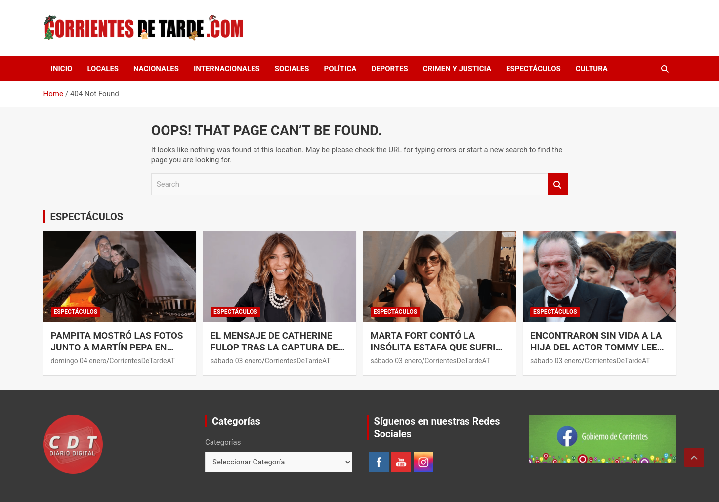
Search (558, 184)
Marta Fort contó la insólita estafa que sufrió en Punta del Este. (436, 347)
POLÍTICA (340, 68)
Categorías (223, 442)
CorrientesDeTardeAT (142, 361)
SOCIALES (292, 68)
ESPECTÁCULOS (533, 68)
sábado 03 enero (236, 361)
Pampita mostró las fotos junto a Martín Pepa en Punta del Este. (117, 347)
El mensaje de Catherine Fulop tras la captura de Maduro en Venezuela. (274, 347)
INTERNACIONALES (227, 68)
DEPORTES (389, 68)
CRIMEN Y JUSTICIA (457, 68)
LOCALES (103, 68)
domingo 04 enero (79, 361)
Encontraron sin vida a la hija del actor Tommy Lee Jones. (596, 347)
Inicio (62, 68)
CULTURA (592, 68)
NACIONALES (156, 68)
